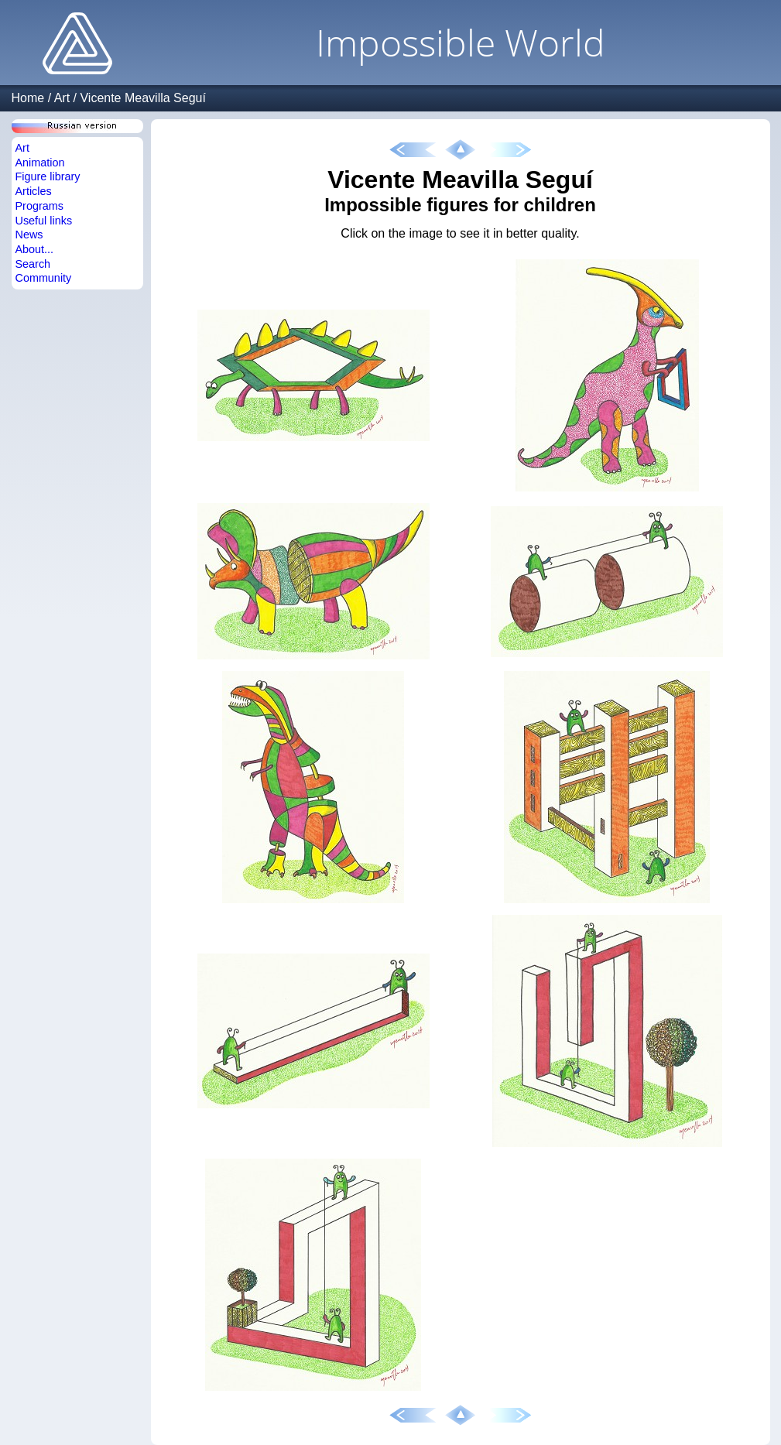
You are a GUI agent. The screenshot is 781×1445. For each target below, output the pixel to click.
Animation (40, 162)
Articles (33, 191)
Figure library (47, 176)
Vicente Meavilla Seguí (142, 97)
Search (33, 264)
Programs (39, 206)
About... (34, 249)
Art (62, 97)
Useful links (44, 220)
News (29, 234)
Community (43, 278)
